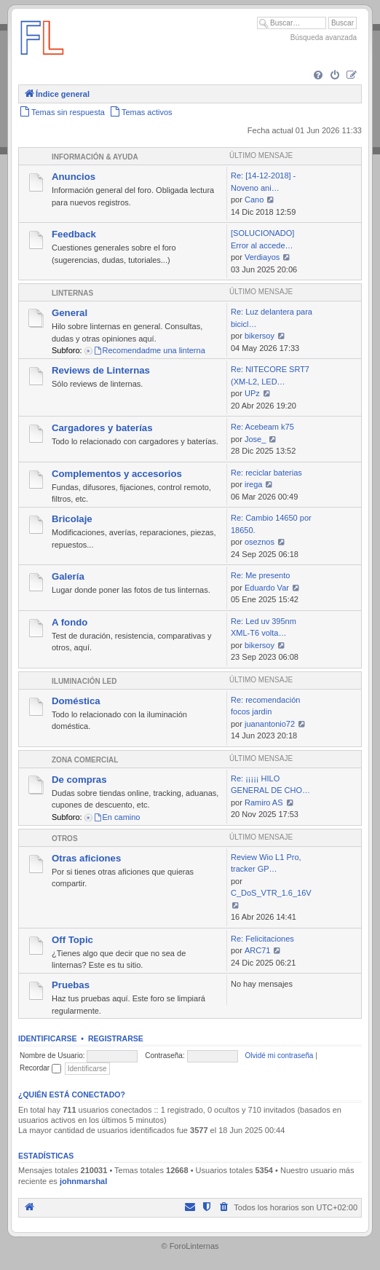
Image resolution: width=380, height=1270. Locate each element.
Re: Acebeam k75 (262, 426)
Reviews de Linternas (101, 370)
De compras (79, 779)
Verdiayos (262, 257)
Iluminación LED (84, 681)
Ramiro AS (264, 802)
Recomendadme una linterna (149, 350)
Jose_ (255, 439)
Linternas (72, 293)
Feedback (74, 234)
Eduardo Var (267, 587)
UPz (252, 393)
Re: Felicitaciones (262, 938)
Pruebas (71, 984)
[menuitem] (318, 75)
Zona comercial (85, 760)
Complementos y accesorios (117, 473)
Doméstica (76, 700)
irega (253, 484)
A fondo (69, 622)
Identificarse (47, 1038)
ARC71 (257, 950)
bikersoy (259, 335)
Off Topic (72, 939)
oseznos (259, 541)
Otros (65, 839)
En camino (116, 817)
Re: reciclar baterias (266, 472)
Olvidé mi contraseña (279, 1056)
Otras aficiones (86, 858)
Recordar (40, 1068)
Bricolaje (72, 518)
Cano (254, 199)
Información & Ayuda (95, 157)
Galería (68, 576)
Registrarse (115, 1038)
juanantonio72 (270, 723)
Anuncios (73, 176)
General (69, 312)
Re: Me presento (260, 575)
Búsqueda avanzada (323, 37)
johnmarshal (83, 1181)
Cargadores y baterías (102, 427)
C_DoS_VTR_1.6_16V (271, 892)
